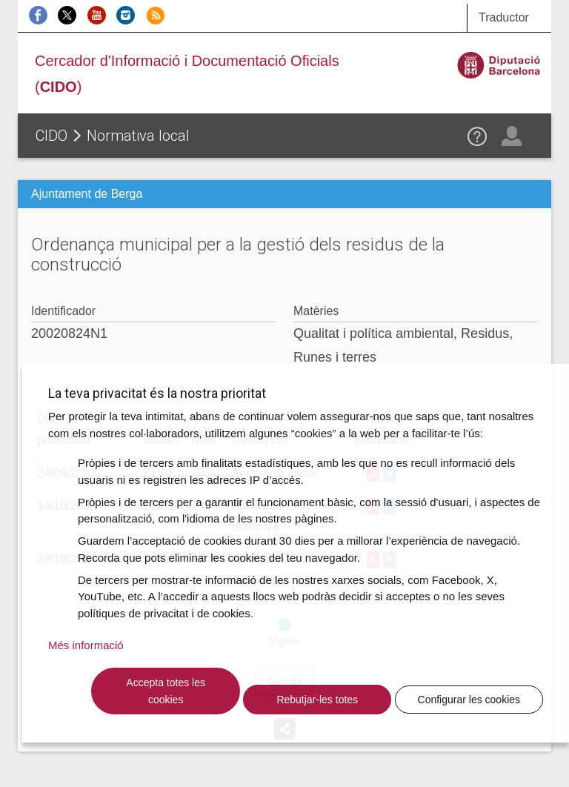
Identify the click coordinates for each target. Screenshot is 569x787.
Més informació (86, 645)
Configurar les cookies (469, 699)
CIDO (51, 136)
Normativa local (138, 136)
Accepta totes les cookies (165, 691)
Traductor (504, 17)
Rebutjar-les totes (317, 699)
